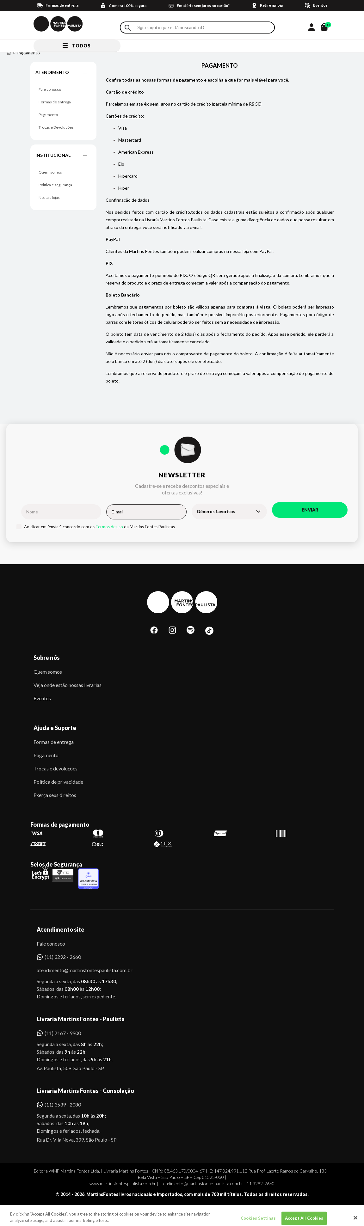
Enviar (310, 509)
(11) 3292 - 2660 (63, 957)
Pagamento (48, 114)
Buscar (127, 27)
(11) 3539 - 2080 (63, 1104)
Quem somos (50, 172)
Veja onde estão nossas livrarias (68, 685)
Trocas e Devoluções (56, 127)
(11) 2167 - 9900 (63, 1033)
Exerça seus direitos (55, 795)
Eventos (42, 698)
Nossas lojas (49, 197)
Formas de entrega (55, 102)
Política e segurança (55, 184)
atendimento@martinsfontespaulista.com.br (79, 970)
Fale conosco (50, 89)
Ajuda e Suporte (55, 727)
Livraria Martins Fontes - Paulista (81, 1018)
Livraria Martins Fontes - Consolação (85, 1090)
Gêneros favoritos (216, 511)
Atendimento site (60, 929)
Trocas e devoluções (55, 768)
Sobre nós (47, 657)
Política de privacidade (58, 782)
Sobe (45, 1211)
